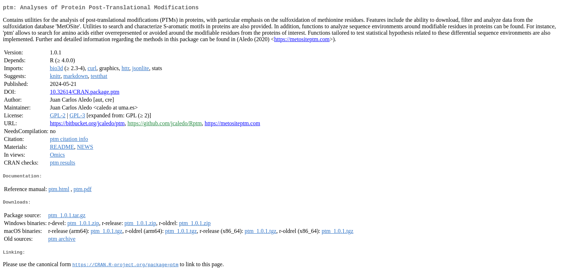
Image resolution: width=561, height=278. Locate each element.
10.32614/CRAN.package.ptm (84, 93)
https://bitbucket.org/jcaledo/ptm (87, 125)
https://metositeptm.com (302, 41)
